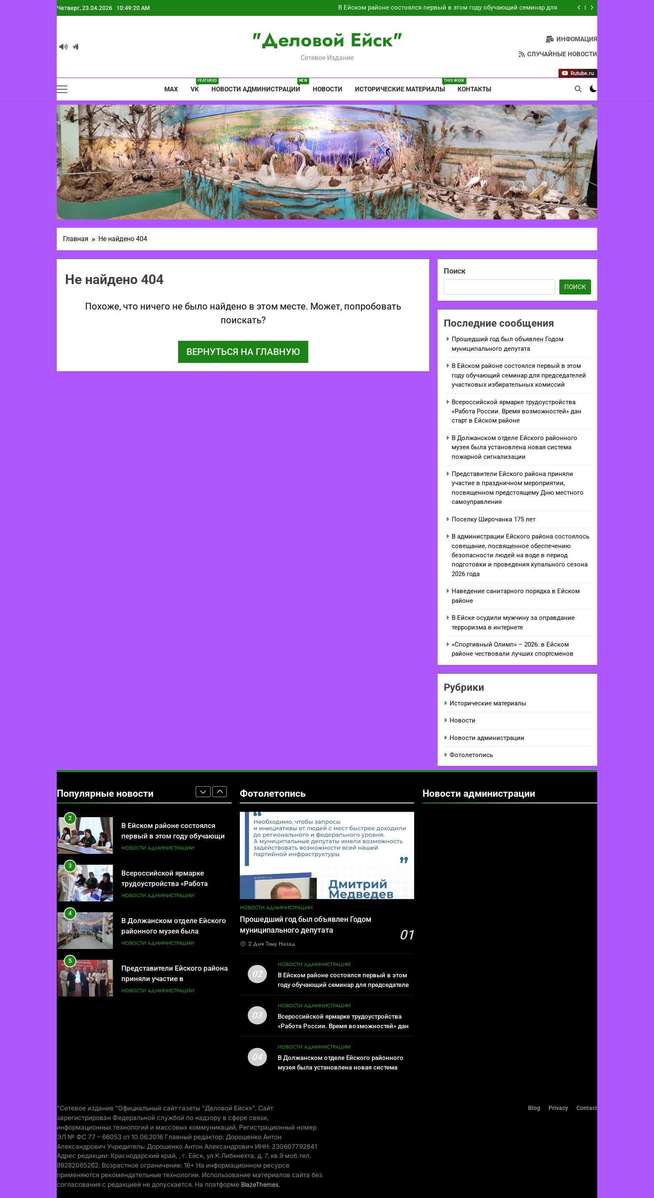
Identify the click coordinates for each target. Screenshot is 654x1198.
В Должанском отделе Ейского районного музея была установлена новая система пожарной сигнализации (514, 447)
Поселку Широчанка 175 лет (494, 519)
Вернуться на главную (243, 352)
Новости (327, 89)
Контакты (474, 89)
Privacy (558, 1108)
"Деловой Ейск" (327, 39)
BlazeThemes (260, 1184)
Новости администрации (259, 85)
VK (198, 85)
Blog (534, 1108)
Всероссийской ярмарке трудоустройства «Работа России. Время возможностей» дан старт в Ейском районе (516, 411)
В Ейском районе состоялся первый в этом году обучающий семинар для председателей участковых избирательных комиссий (447, 8)
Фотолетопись (471, 755)
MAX (170, 89)
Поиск (454, 271)
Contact (586, 1108)
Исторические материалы (403, 85)
